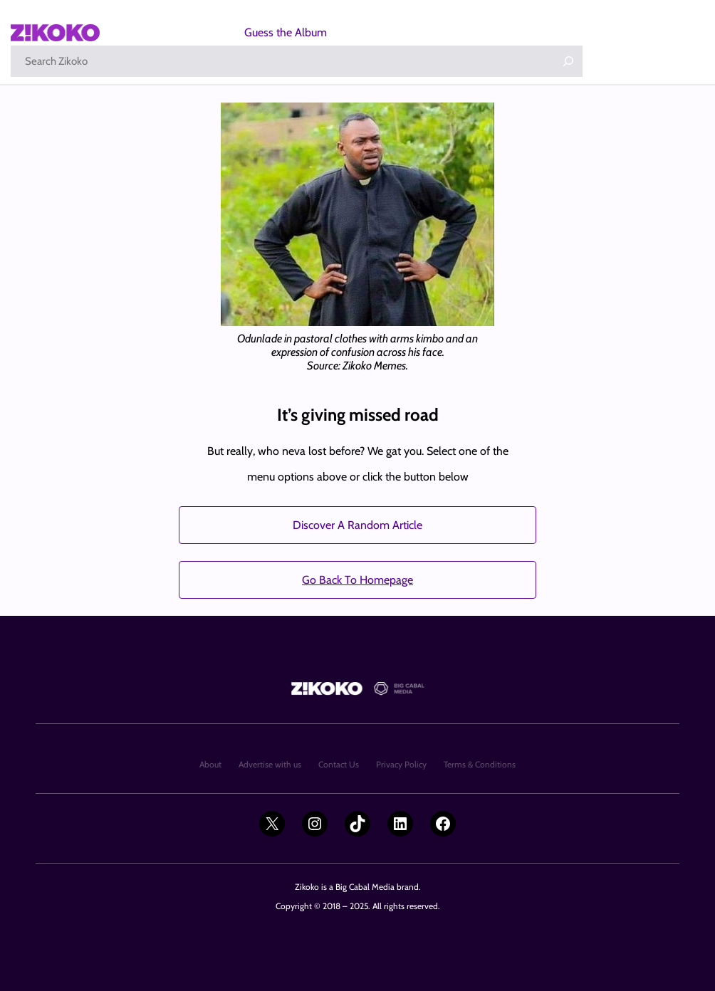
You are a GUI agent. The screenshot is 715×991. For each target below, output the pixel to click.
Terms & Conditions (480, 764)
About (210, 764)
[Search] (568, 61)
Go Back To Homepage (357, 580)
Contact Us (338, 764)
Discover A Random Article (357, 525)
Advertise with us (270, 764)
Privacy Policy (401, 764)
